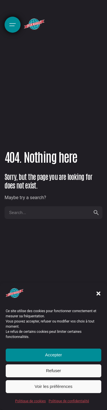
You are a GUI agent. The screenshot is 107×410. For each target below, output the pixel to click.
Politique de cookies (30, 401)
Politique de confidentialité (69, 401)
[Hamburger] (13, 25)
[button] (98, 293)
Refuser (53, 370)
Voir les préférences (53, 386)
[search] (96, 212)
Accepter (53, 354)
